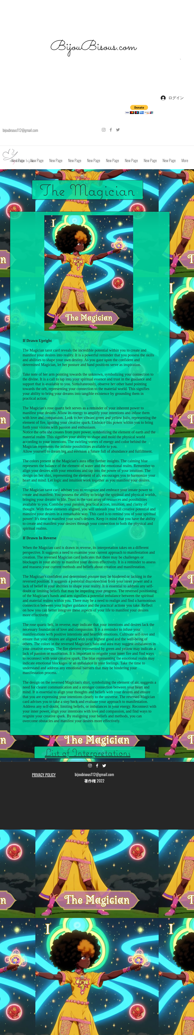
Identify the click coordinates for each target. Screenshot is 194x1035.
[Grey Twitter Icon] (117, 129)
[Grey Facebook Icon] (110, 129)
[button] (139, 109)
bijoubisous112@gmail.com (20, 130)
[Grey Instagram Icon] (103, 129)
